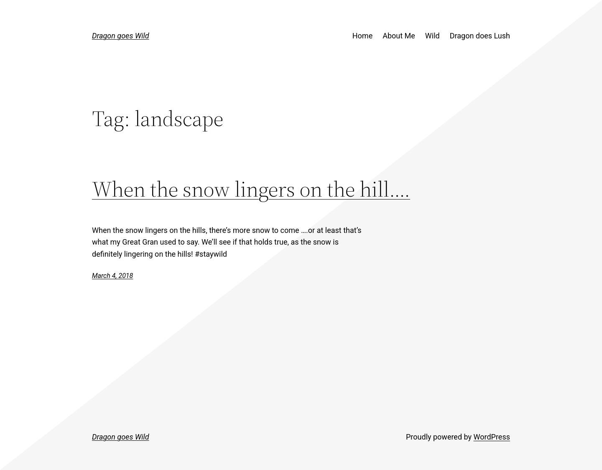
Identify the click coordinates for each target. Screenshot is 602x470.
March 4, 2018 (112, 276)
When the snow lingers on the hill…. (251, 189)
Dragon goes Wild (120, 35)
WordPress (492, 436)
